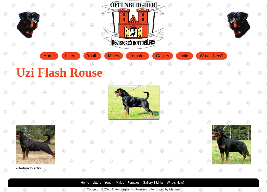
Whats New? (211, 56)
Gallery (162, 56)
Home (49, 56)
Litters (71, 56)
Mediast (174, 189)
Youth (92, 56)
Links (184, 56)
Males (113, 56)
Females (137, 56)
